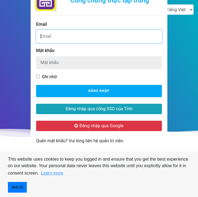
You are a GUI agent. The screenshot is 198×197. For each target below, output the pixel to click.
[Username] (99, 36)
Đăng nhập (98, 91)
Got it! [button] (17, 187)
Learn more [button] (52, 173)
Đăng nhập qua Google (99, 125)
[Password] (99, 62)
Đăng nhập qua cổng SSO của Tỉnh (98, 108)
